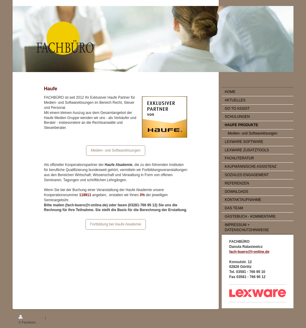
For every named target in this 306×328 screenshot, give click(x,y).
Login (283, 317)
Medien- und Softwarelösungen (115, 150)
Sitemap (53, 318)
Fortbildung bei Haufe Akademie (115, 224)
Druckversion (32, 318)
